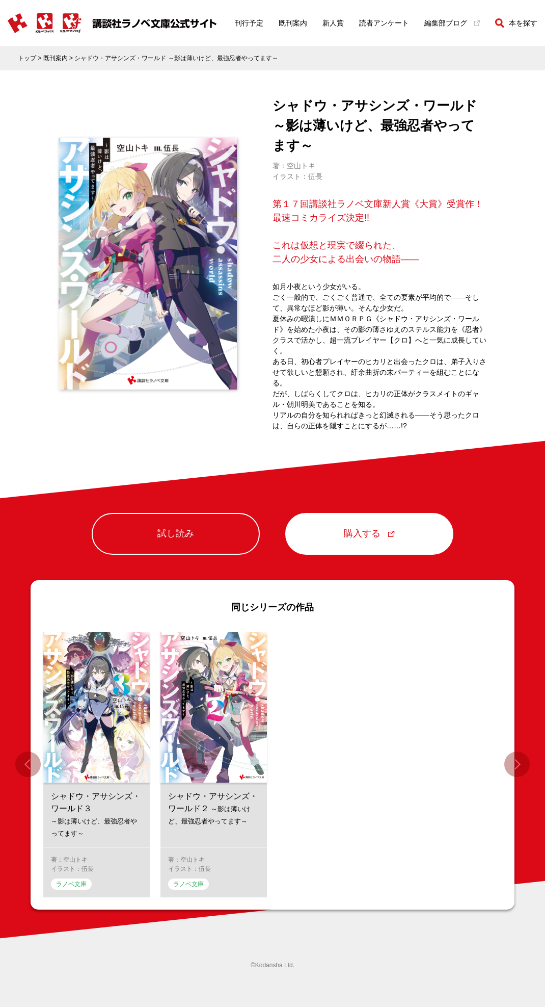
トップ (27, 58)
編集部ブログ (452, 23)
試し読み (175, 534)
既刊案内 (293, 23)
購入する (369, 534)
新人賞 (333, 23)
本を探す (516, 23)
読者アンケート (384, 23)
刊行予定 (249, 23)
